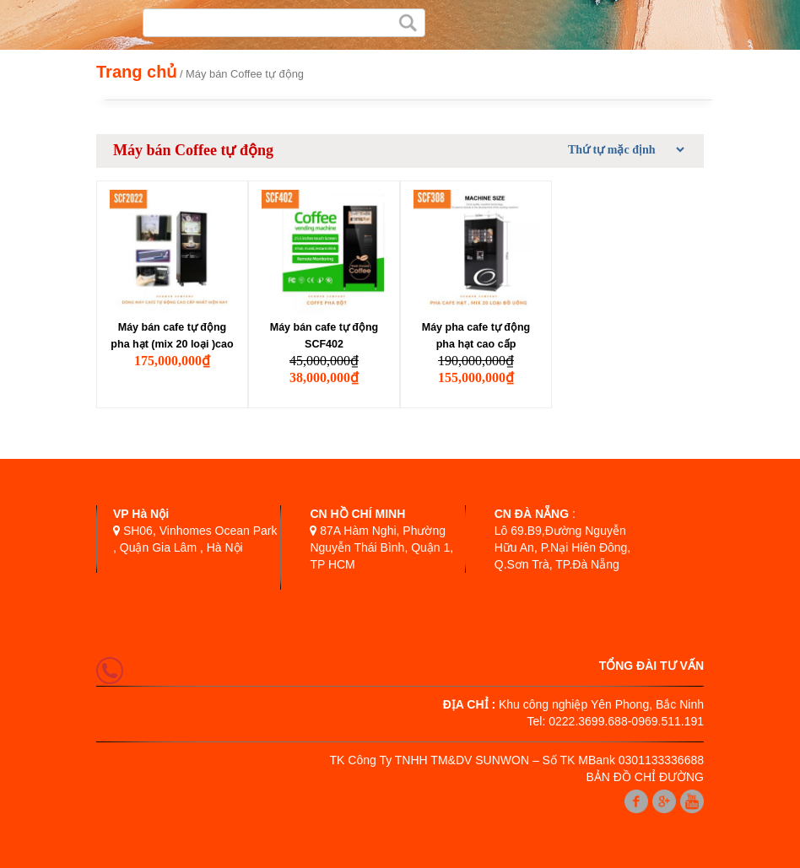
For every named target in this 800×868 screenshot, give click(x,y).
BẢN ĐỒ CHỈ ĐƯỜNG (645, 777)
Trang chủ (136, 71)
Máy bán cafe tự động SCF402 (324, 335)
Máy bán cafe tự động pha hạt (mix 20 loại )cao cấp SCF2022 (172, 337)
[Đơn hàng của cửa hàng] (623, 150)
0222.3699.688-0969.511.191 (626, 721)
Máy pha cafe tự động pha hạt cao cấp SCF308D (476, 337)
